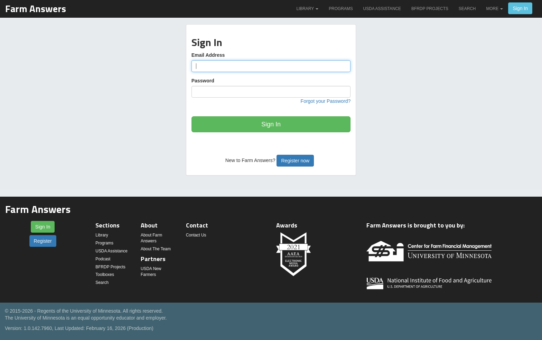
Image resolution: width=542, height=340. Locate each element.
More (494, 8)
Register (43, 241)
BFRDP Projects (429, 8)
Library (307, 8)
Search (467, 8)
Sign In (520, 8)
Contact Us (196, 235)
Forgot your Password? (326, 101)
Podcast (102, 259)
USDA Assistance (382, 8)
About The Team (156, 249)
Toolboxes (104, 274)
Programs (341, 8)
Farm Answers (35, 8)
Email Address (208, 55)
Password (202, 80)
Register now (295, 160)
